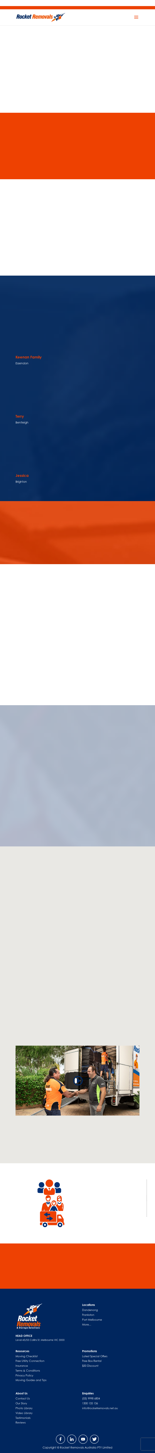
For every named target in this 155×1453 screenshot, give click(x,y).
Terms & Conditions (28, 1370)
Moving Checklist (27, 1356)
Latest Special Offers (94, 1356)
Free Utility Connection (30, 1360)
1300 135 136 (90, 1403)
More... (86, 1324)
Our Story (21, 1403)
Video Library (24, 1413)
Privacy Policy (24, 1375)
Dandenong (90, 1310)
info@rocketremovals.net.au (100, 1408)
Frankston (88, 1314)
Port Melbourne (92, 1319)
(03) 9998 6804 (91, 1398)
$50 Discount (90, 1365)
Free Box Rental (92, 1360)
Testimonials (23, 1417)
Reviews (21, 1422)
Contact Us (23, 1398)
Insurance (22, 1365)
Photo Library (24, 1408)
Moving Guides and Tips (31, 1380)
